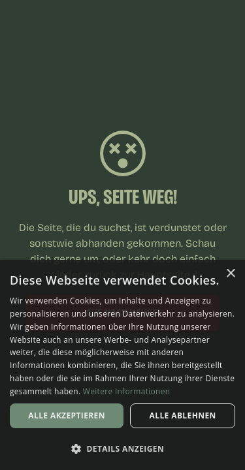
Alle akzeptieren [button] (66, 415)
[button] (122, 448)
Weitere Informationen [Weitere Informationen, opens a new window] (127, 391)
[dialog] (122, 365)
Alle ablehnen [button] (183, 415)
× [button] (230, 274)
